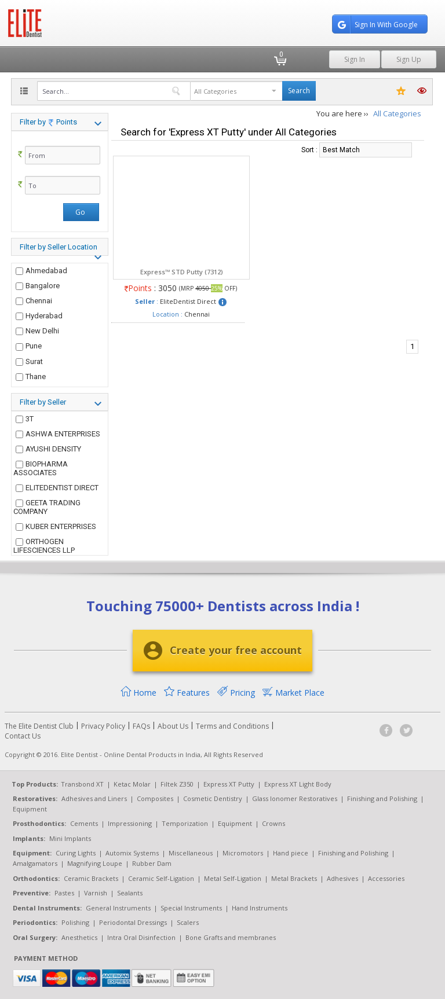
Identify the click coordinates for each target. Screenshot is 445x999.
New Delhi (37, 330)
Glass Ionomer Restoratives (294, 798)
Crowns (273, 823)
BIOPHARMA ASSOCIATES (40, 468)
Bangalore (38, 285)
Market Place (293, 692)
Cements (84, 823)
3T (25, 418)
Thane (31, 376)
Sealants (130, 892)
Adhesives (342, 878)
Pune (29, 345)
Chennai (34, 300)
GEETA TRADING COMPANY (47, 507)
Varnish (95, 892)
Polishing (75, 922)
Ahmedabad (41, 270)
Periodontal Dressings (133, 922)
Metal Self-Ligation (232, 878)
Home (138, 692)
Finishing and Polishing (382, 798)
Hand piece (290, 853)
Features (187, 692)
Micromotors (242, 853)
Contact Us (23, 736)
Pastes (64, 892)
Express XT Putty (228, 784)
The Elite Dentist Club (39, 726)
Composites (155, 798)
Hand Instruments (259, 907)
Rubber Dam (152, 863)
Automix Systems (132, 853)
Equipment (30, 809)
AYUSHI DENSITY (48, 449)
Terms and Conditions (232, 726)
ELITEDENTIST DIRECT (57, 487)
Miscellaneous (191, 853)
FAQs (141, 726)
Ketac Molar (132, 784)
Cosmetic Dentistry (212, 798)
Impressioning (130, 823)
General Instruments (118, 907)
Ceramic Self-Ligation (161, 878)
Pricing (236, 692)
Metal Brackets (294, 878)
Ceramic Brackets (91, 878)
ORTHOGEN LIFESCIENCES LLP (44, 545)
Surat (29, 361)
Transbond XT (82, 784)
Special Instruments (191, 907)
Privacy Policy (103, 726)
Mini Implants (70, 838)
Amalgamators (35, 863)
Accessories (386, 878)
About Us (173, 726)
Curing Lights (76, 853)
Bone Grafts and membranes (230, 937)
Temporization (185, 823)
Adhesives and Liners (94, 798)
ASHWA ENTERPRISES (58, 433)
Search (299, 91)
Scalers (188, 922)
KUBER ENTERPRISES (56, 526)
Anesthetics (79, 937)
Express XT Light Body (297, 784)
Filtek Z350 (177, 784)
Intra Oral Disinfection (141, 937)
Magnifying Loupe (94, 863)
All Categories (397, 113)
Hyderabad (39, 315)
